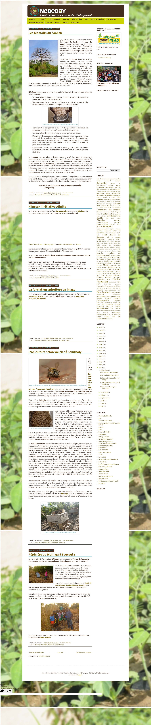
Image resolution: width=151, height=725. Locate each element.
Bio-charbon (77, 19)
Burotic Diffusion (105, 432)
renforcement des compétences (108, 296)
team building (102, 312)
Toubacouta (116, 312)
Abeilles (102, 179)
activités (117, 181)
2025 (101, 327)
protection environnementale (106, 290)
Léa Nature (102, 462)
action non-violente (104, 181)
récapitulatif (100, 294)
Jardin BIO (102, 457)
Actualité (101, 183)
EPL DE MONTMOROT (106, 439)
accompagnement (110, 179)
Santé (107, 306)
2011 (100, 367)
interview (113, 251)
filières (108, 233)
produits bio (116, 288)
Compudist (102, 434)
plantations (112, 282)
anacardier (103, 191)
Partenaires (111, 19)
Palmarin (100, 277)
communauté (107, 208)
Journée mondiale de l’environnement (108, 254)
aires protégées (110, 189)
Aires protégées (97, 19)
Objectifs (42, 19)
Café (98, 201)
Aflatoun (110, 185)
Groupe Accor (103, 450)
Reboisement (54, 19)
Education (101, 220)
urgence (99, 316)
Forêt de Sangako (113, 237)
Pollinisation (107, 284)
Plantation (51, 645)
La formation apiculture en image (52, 289)
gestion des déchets (107, 243)
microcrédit (113, 265)
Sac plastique (107, 304)
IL (119, 249)
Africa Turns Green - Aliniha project (42, 245)
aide (116, 187)
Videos (57, 22)
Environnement (105, 226)
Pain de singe (106, 275)
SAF (86, 19)
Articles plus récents (36, 653)
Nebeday (117, 267)
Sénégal (117, 306)
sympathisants (110, 310)
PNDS (118, 282)
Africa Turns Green (66, 245)
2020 (101, 342)
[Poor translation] (8, 691)
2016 (101, 353)
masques (99, 265)
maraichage (116, 263)
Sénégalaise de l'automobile (108, 481)
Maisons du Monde (105, 467)
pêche (108, 279)
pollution (117, 284)
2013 (101, 362)
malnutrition (101, 263)
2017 (101, 350)
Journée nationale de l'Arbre (111, 257)
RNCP (98, 304)
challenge (117, 201)
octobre (104, 395)
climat (114, 206)
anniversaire (116, 191)
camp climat (106, 201)
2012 (101, 365)
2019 (98, 179)
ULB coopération (115, 314)
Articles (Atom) (44, 656)
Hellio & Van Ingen (105, 452)
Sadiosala (117, 304)
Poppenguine (109, 286)
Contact (49, 22)
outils (98, 275)
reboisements (116, 292)
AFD (100, 418)
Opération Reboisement (109, 273)
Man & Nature (103, 469)
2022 (101, 336)
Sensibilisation (59, 645)
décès (98, 214)
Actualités (32, 19)
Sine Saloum (115, 308)
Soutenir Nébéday (36, 22)
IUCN (100, 454)
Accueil (60, 653)
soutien (103, 310)
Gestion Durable (109, 247)
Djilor (107, 218)
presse (103, 288)
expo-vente (107, 231)
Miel (119, 265)
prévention (109, 288)
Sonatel (99, 310)
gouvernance (108, 249)
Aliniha (81, 211)
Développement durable (48, 195)
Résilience (117, 300)
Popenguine (100, 286)
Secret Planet (103, 479)
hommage (115, 249)
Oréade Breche (104, 471)
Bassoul (99, 197)
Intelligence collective (103, 251)
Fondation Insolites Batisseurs (106, 446)
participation (100, 279)
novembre (104, 392)
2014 (101, 359)
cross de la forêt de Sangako (111, 212)
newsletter (100, 271)
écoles (118, 218)
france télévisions (109, 241)
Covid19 (99, 212)
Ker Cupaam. (108, 259)
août (102, 401)
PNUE (98, 284)
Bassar (118, 195)
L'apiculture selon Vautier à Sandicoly (55, 352)
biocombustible (116, 199)
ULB (108, 314)
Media (105, 265)
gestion (99, 243)
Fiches (65, 22)
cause (112, 201)
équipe (112, 229)
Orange (118, 273)
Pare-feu (108, 277)
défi (102, 214)
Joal (119, 251)
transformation (101, 314)
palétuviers (116, 275)
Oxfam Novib (103, 474)
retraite (115, 302)
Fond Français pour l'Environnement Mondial (107, 442)
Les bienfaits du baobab (45, 33)
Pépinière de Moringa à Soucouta (52, 554)
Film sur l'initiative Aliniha (47, 206)
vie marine (110, 319)
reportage (99, 298)
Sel (112, 306)
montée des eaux (102, 267)
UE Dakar (102, 483)
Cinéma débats (106, 206)
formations (110, 239)
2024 (101, 330)
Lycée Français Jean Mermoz (109, 464)
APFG (100, 429)
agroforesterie (109, 187)
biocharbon (107, 199)
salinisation (100, 306)
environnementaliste (103, 229)
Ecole (112, 218)
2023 (101, 333)
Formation (59, 195)
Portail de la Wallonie (106, 476)
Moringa (66, 19)
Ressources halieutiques (104, 302)
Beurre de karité (109, 197)
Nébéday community (102, 269)
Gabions (117, 241)
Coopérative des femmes (108, 210)
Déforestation (108, 214)
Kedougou (100, 259)
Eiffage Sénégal (104, 437)
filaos (104, 233)
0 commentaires (67, 193)
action (118, 179)
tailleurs (117, 310)
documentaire (61, 211)
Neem (110, 269)
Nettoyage (116, 269)
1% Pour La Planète (105, 416)
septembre (105, 398)
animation (110, 191)
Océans (105, 271)
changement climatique (104, 204)
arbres (108, 193)
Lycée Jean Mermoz (112, 261)
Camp (101, 201)
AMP (98, 191)
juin (102, 406)
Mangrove (108, 263)
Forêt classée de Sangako (50, 340)
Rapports (75, 22)
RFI (119, 302)
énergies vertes (115, 224)
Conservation (116, 208)
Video (57, 278)
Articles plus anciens (83, 653)
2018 (101, 347)
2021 (101, 339)
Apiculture (38, 340)
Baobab (37, 195)
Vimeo (78, 245)
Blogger (79, 675)
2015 (100, 356)
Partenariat (117, 277)
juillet (103, 404)
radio (118, 290)
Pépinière (66, 195)
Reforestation (116, 294)
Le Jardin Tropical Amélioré (108, 459)
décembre (104, 370)
